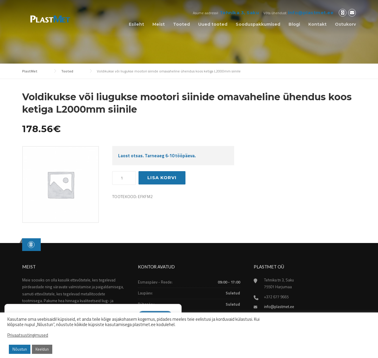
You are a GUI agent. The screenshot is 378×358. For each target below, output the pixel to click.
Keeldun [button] (42, 349)
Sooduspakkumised (258, 24)
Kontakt (317, 24)
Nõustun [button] (19, 349)
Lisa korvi (162, 177)
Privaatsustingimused (27, 335)
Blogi (294, 24)
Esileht (136, 24)
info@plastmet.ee (310, 12)
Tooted (181, 24)
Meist (158, 24)
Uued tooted (212, 24)
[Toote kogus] (124, 178)
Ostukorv (345, 24)
